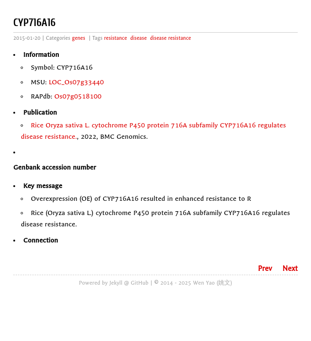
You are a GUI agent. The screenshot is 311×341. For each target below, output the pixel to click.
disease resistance (170, 38)
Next (290, 268)
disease (138, 38)
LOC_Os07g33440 (76, 82)
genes (78, 38)
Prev (265, 268)
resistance (115, 38)
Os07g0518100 (78, 96)
